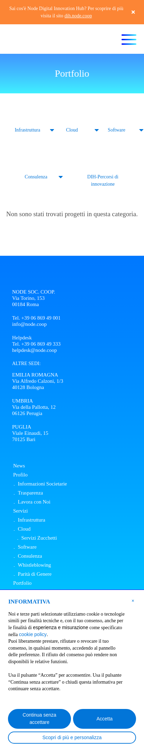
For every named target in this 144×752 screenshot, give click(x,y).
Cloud (72, 130)
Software (116, 130)
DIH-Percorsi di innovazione (102, 180)
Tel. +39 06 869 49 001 (36, 318)
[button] (133, 600)
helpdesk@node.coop (34, 350)
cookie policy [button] (33, 634)
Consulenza (36, 176)
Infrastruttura (27, 130)
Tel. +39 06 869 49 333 (36, 344)
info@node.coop (29, 324)
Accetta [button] (105, 718)
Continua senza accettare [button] (39, 718)
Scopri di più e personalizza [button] (71, 737)
